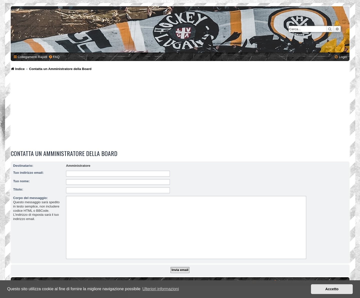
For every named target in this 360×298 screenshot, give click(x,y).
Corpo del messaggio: (30, 198)
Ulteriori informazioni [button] (160, 289)
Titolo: (18, 189)
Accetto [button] (331, 289)
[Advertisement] (180, 111)
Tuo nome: (21, 181)
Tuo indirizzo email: (28, 172)
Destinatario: (23, 166)
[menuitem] (54, 56)
